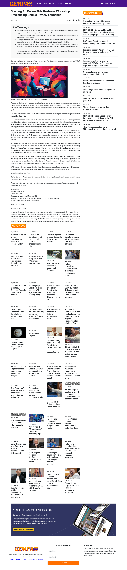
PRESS (60, 3)
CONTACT (68, 3)
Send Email (18, 194)
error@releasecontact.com (27, 216)
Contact (40, 559)
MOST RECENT (49, 3)
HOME (39, 3)
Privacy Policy (21, 559)
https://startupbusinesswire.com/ (28, 200)
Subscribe (63, 563)
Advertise (32, 559)
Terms (11, 559)
